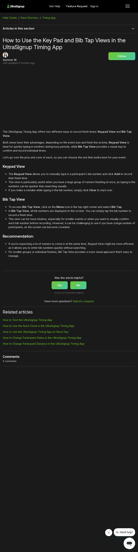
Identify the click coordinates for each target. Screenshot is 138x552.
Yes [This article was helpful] (59, 285)
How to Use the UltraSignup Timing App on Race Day (35, 332)
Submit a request (83, 301)
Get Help (54, 6)
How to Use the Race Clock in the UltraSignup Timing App (38, 326)
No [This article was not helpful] (78, 285)
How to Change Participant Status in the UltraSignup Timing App (42, 337)
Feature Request (77, 6)
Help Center (10, 17)
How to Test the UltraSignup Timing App (27, 320)
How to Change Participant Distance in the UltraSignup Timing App (43, 343)
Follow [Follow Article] (122, 56)
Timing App (49, 17)
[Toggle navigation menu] (127, 6)
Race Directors (29, 17)
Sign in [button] (94, 6)
